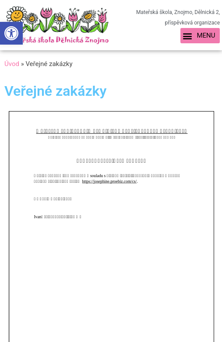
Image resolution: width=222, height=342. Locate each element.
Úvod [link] (11, 64)
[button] (200, 36)
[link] (11, 33)
